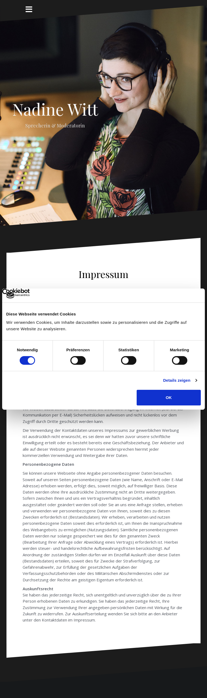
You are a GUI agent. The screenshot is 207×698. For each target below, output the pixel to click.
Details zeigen (176, 380)
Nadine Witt (55, 109)
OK (169, 397)
